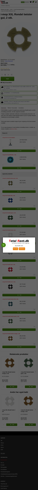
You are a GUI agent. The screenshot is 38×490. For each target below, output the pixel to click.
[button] (3, 245)
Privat (15, 248)
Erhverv (21, 248)
